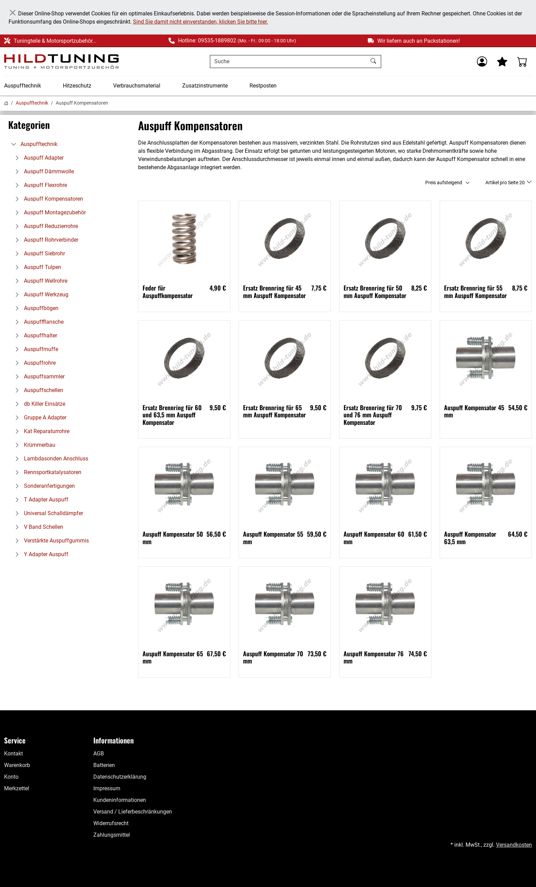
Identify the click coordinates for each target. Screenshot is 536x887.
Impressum (106, 788)
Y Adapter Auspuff (40, 554)
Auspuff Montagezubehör (49, 212)
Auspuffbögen (35, 308)
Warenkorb (17, 765)
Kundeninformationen (119, 800)
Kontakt (13, 753)
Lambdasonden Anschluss (50, 458)
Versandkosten (514, 845)
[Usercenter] (482, 61)
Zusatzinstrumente (205, 85)
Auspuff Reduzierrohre (45, 226)
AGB (98, 753)
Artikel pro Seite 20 (505, 182)
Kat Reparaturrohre (40, 431)
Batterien (104, 765)
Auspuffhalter (34, 335)
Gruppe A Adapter (39, 417)
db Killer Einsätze (38, 404)
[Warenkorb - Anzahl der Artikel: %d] (522, 61)
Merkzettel (16, 788)
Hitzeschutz (77, 85)
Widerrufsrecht (111, 823)
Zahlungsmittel (111, 835)
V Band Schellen (37, 527)
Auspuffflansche (38, 322)
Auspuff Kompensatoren (47, 199)
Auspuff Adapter (38, 157)
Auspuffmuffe (35, 349)
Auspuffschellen (37, 390)
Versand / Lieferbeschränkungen (132, 811)
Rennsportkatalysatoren (46, 472)
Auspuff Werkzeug (40, 294)
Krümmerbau (33, 445)
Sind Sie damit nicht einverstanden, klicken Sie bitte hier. (200, 21)
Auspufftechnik (22, 85)
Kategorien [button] (29, 125)
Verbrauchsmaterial (136, 85)
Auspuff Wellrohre (39, 281)
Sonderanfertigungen (43, 486)
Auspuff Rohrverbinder (45, 240)
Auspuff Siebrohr (38, 253)
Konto (11, 777)
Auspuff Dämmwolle (43, 171)
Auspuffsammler (38, 376)
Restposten (263, 85)
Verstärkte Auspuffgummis (50, 540)
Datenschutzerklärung (119, 777)
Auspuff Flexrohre (39, 185)
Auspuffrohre (34, 363)
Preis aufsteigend (443, 182)
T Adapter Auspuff (40, 499)
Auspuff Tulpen (36, 267)
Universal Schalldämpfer (47, 513)
